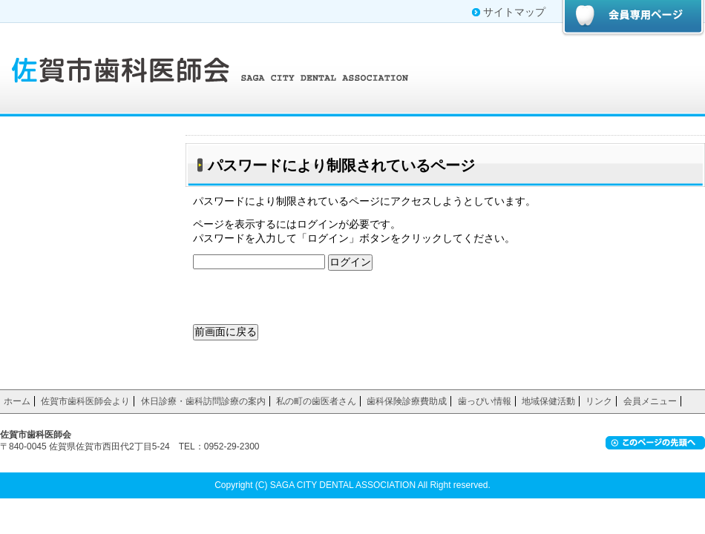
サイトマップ (514, 12)
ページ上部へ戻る (655, 442)
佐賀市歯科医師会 (215, 68)
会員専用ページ (632, 18)
